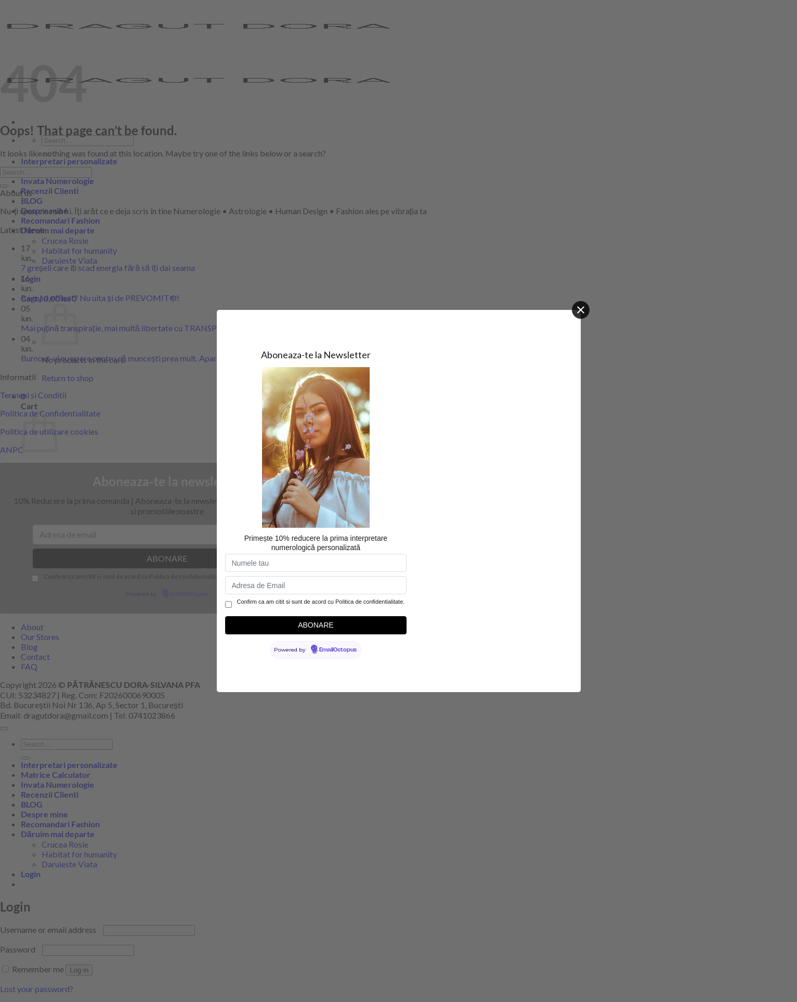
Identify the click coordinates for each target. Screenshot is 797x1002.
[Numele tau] (316, 563)
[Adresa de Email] (316, 585)
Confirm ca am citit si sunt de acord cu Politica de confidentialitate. (321, 601)
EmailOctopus (338, 650)
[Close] (581, 310)
